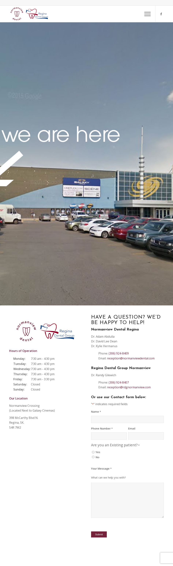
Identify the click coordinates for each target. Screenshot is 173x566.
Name (96, 411)
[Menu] (146, 14)
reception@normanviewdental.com (131, 358)
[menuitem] (146, 14)
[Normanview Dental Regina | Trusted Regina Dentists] (29, 14)
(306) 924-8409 (119, 353)
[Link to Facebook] (161, 14)
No (97, 457)
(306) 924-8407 (119, 382)
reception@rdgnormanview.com (129, 387)
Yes (98, 452)
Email (131, 428)
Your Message (101, 468)
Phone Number (101, 428)
